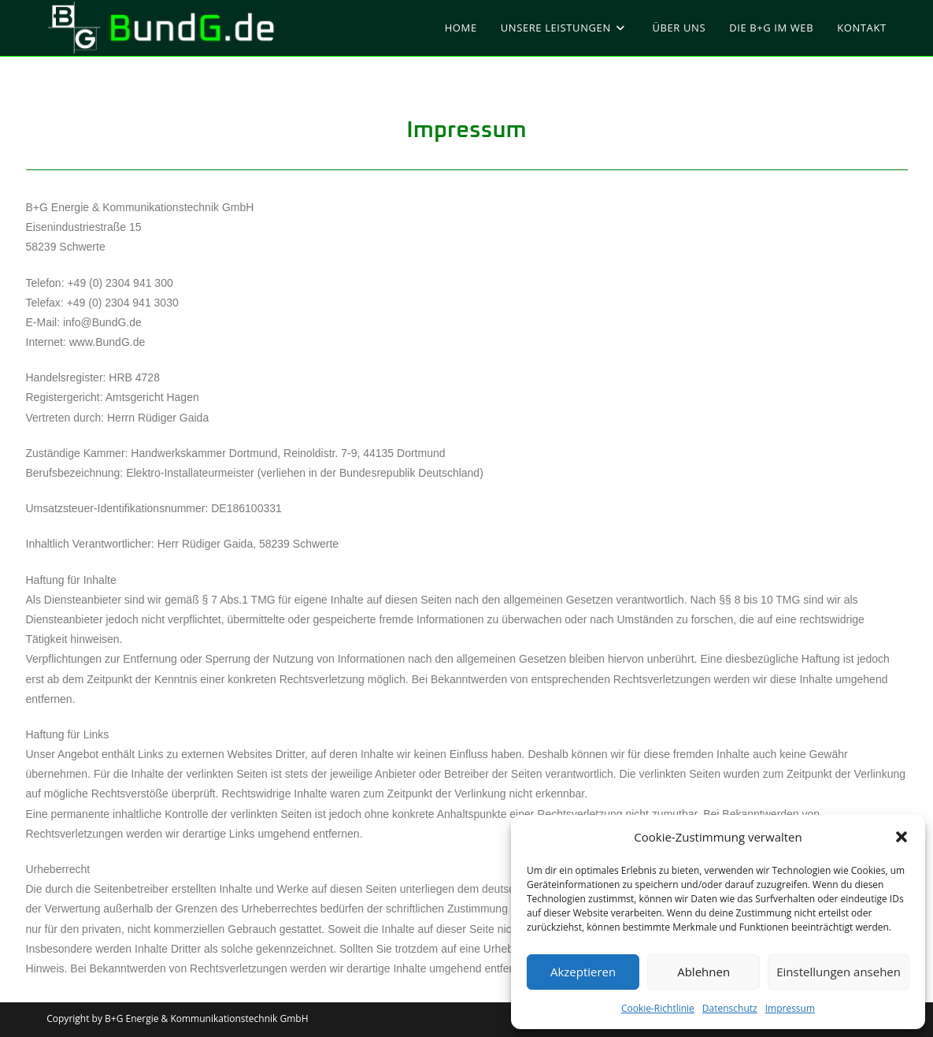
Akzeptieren (583, 971)
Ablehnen (703, 971)
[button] (901, 837)
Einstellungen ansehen (838, 971)
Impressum (790, 1008)
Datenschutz (729, 1008)
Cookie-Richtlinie (657, 1008)
